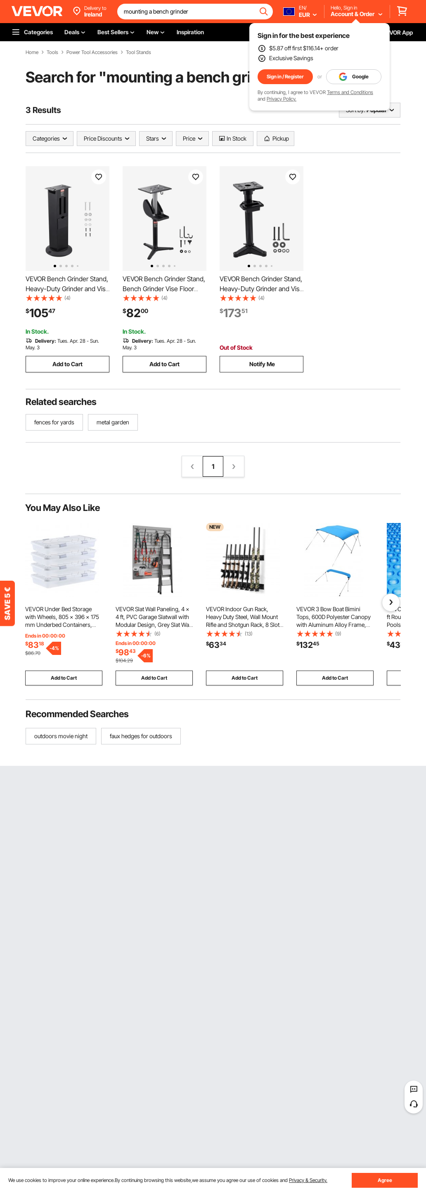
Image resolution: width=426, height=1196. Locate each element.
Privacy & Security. (308, 1180)
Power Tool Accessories (92, 52)
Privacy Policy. (281, 99)
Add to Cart (67, 363)
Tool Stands (138, 52)
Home (32, 52)
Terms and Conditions (350, 92)
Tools (52, 52)
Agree (385, 1180)
